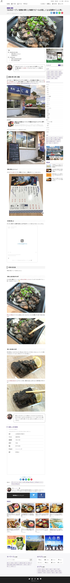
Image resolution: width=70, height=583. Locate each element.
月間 (59, 65)
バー (29, 564)
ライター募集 (61, 1)
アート (55, 141)
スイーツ (48, 100)
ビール (22, 482)
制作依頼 (56, 1)
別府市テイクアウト (40, 482)
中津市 (56, 71)
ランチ (53, 137)
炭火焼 (14, 484)
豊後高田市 (49, 76)
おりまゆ (16, 488)
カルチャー (48, 104)
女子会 (61, 137)
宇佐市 (52, 73)
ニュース (60, 3)
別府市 (52, 71)
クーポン (13, 3)
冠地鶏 (28, 482)
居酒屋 (51, 141)
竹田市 (53, 76)
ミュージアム (49, 108)
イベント (19, 3)
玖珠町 (48, 78)
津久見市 (57, 76)
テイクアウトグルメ (16, 482)
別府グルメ (33, 482)
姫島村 (56, 78)
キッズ (53, 139)
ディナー (57, 137)
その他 (47, 131)
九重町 (52, 78)
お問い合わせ (66, 1)
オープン (48, 137)
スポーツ (13, 566)
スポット (43, 3)
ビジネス (54, 3)
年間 (62, 65)
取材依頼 (52, 1)
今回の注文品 (12, 57)
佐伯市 (60, 71)
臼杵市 (56, 73)
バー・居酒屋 (49, 96)
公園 (47, 110)
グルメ (25, 3)
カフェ (48, 94)
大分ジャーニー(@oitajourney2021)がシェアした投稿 (21, 260)
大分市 (48, 71)
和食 (47, 88)
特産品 (48, 123)
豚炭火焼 (18, 484)
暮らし (49, 3)
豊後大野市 (60, 73)
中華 (47, 92)
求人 (8, 3)
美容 (47, 125)
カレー (48, 102)
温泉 (47, 115)
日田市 (48, 73)
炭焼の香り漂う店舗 (14, 52)
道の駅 (48, 117)
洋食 (47, 90)
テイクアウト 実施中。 (13, 429)
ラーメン (48, 98)
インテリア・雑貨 (49, 121)
